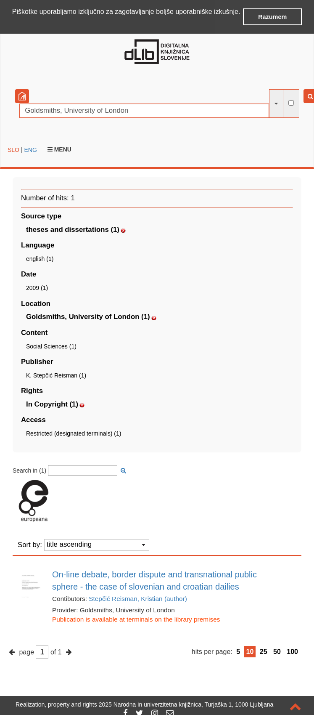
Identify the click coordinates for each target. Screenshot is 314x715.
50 (277, 650)
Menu (59, 148)
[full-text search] (291, 102)
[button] (13, 22)
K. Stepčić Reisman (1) (56, 374)
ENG (30, 149)
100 (292, 650)
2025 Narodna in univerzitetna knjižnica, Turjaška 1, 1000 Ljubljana (186, 704)
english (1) (39, 258)
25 (263, 650)
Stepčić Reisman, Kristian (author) (138, 597)
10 (250, 650)
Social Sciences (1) (51, 345)
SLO (13, 149)
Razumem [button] (272, 16)
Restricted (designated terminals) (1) (73, 432)
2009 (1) (37, 287)
